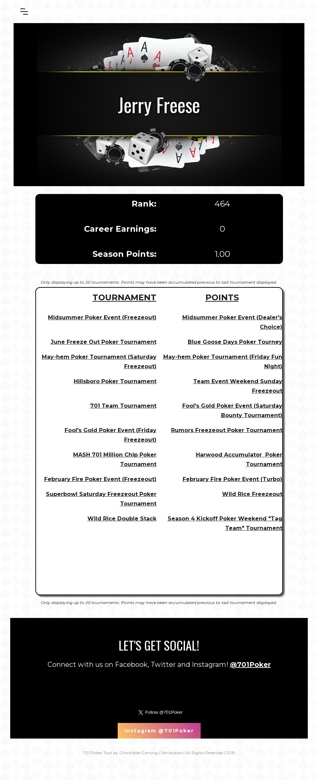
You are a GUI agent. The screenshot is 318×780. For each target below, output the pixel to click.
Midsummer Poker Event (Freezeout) (102, 317)
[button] (24, 11)
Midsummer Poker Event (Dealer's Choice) (232, 322)
